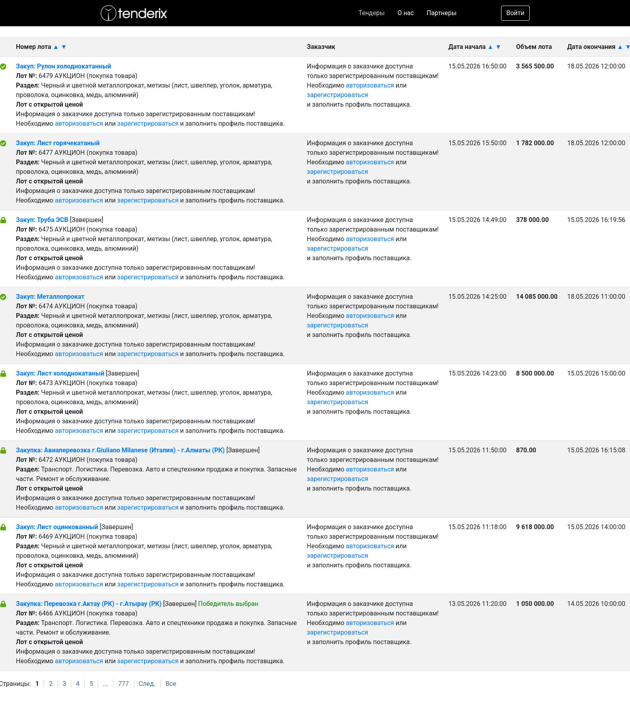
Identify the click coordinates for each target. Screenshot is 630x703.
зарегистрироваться (148, 123)
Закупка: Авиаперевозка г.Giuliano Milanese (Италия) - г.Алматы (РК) (120, 450)
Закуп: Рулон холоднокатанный (63, 66)
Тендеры (372, 13)
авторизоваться (79, 123)
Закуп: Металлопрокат (50, 296)
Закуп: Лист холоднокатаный (61, 373)
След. (147, 683)
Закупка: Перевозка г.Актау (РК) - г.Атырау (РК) (89, 604)
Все (171, 683)
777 (123, 683)
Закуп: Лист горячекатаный (57, 143)
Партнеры (441, 13)
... (105, 683)
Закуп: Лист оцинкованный (57, 527)
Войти (515, 13)
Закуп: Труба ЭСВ (42, 220)
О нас (406, 13)
